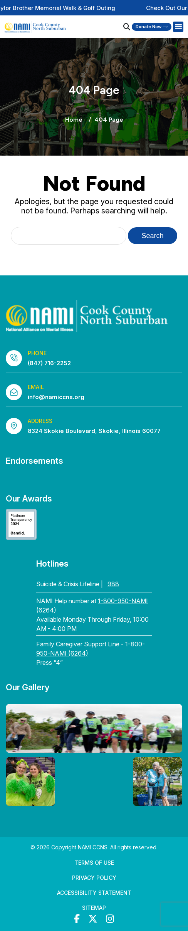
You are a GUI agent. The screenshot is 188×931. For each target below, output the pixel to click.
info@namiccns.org (56, 397)
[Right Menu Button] (178, 27)
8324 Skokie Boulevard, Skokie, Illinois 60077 (94, 430)
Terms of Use (94, 862)
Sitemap (94, 907)
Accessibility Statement (94, 892)
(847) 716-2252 (49, 363)
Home (73, 119)
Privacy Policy (94, 877)
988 (113, 584)
